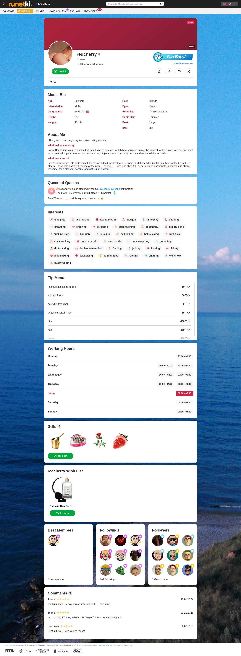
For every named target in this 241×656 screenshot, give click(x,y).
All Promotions (59, 10)
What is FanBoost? (183, 63)
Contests (75, 11)
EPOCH (58, 645)
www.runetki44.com (37, 645)
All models (9, 11)
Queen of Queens (110, 189)
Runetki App (91, 10)
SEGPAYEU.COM (71, 645)
